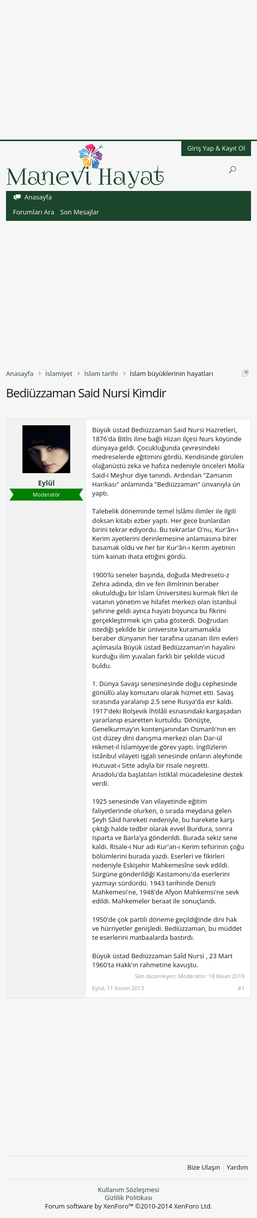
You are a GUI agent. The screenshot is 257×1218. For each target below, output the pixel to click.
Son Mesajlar (79, 211)
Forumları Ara (33, 211)
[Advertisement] (128, 70)
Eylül (46, 483)
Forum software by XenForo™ (128, 1206)
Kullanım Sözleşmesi (128, 1189)
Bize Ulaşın (203, 1167)
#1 (241, 988)
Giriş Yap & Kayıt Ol (216, 148)
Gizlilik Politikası (128, 1197)
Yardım (237, 1167)
